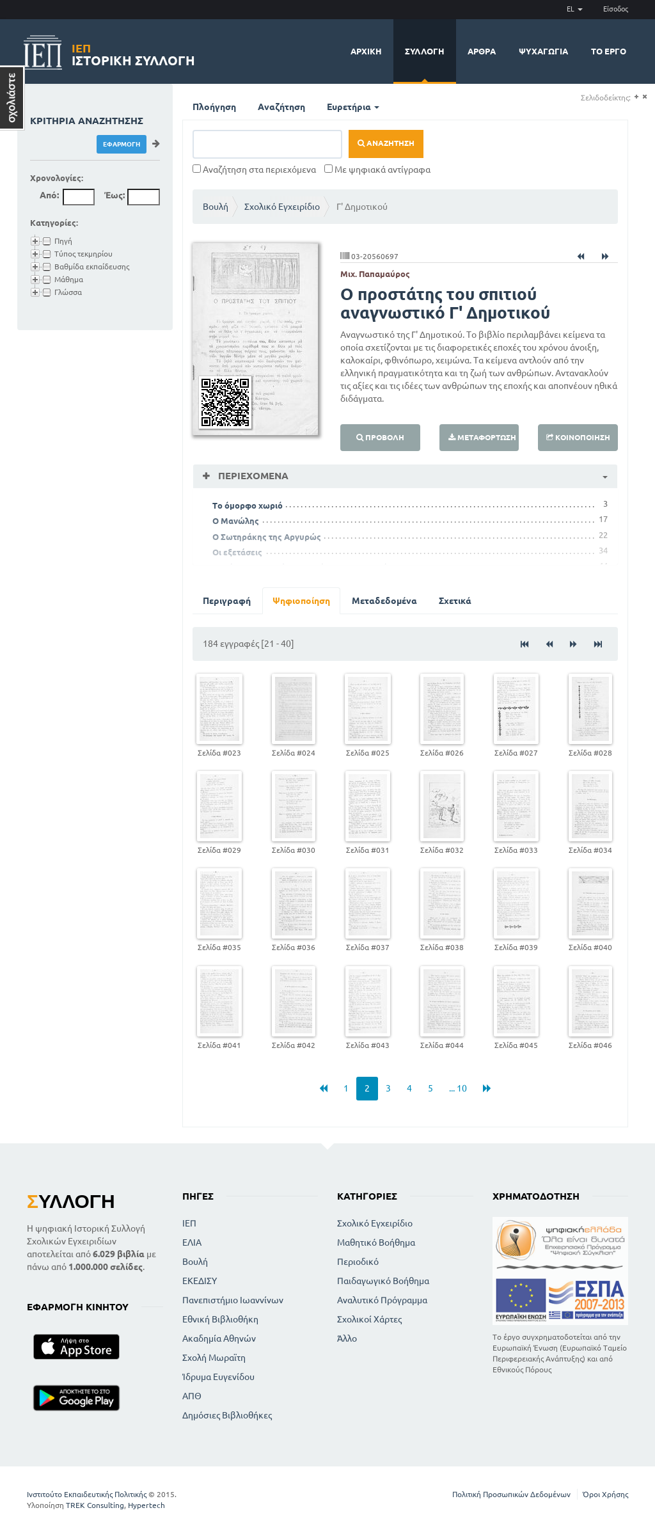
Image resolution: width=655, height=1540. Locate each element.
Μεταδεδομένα (384, 601)
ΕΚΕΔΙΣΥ (199, 1281)
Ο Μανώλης (235, 520)
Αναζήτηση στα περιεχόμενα (254, 169)
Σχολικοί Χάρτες (369, 1319)
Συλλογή (425, 51)
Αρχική (366, 51)
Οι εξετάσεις (237, 552)
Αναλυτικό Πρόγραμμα (382, 1300)
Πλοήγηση (214, 107)
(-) (644, 97)
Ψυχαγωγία (543, 51)
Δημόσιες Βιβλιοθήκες (227, 1415)
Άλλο (347, 1338)
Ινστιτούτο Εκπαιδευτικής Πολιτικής (86, 1494)
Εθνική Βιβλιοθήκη (220, 1319)
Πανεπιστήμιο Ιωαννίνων (232, 1300)
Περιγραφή (227, 601)
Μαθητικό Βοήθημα (376, 1242)
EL (575, 9)
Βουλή (215, 207)
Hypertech (146, 1505)
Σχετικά (455, 601)
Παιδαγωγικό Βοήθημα (383, 1281)
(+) (636, 97)
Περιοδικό (358, 1262)
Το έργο (608, 51)
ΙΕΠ (189, 1223)
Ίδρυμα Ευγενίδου (218, 1377)
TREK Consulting (95, 1505)
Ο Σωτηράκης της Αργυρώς (266, 536)
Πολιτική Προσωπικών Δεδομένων (511, 1494)
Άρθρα (482, 51)
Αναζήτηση (281, 107)
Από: (49, 195)
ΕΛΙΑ (191, 1242)
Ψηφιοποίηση (301, 601)
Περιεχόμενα (252, 475)
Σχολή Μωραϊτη (214, 1358)
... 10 (458, 1088)
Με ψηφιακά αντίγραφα (377, 169)
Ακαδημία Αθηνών (219, 1338)
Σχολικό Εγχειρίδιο (282, 207)
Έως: (114, 195)
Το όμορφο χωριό (247, 505)
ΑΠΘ (191, 1396)
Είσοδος (615, 9)
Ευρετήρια (353, 107)
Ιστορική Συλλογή (133, 53)
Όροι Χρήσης (605, 1494)
